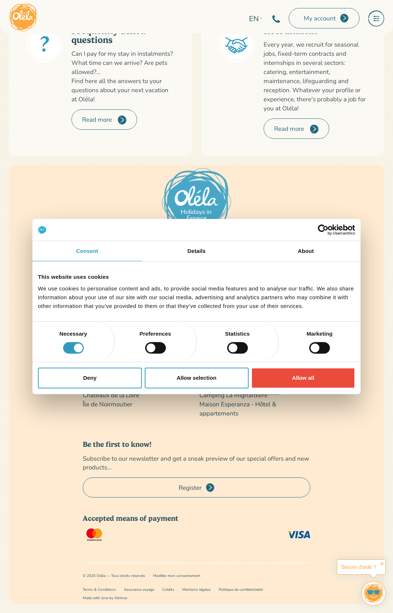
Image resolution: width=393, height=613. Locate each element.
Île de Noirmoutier (107, 404)
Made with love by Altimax (105, 598)
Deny (90, 378)
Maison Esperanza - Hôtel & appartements (237, 408)
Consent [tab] (87, 251)
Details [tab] (196, 251)
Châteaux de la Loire (111, 395)
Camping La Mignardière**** (239, 395)
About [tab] (306, 251)
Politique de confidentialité (241, 589)
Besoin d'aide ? (359, 567)
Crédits (168, 589)
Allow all (303, 378)
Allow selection (196, 378)
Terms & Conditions (99, 589)
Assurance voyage (139, 589)
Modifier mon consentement (177, 575)
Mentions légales (196, 589)
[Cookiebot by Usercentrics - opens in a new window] (323, 229)
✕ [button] (382, 564)
